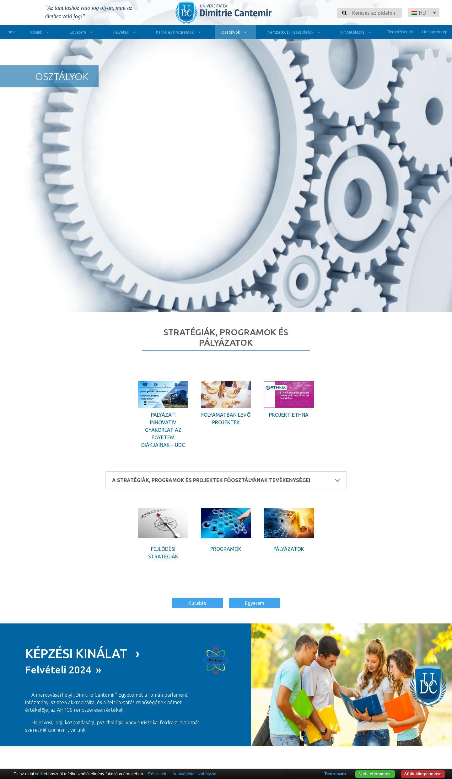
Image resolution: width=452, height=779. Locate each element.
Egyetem (82, 33)
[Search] (375, 13)
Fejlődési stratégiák (163, 552)
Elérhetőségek (400, 32)
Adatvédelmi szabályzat (194, 773)
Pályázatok (288, 549)
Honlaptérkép (435, 32)
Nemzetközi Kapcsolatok (295, 33)
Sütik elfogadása (375, 773)
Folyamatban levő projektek (225, 418)
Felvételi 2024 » (63, 669)
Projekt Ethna (289, 415)
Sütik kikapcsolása (423, 773)
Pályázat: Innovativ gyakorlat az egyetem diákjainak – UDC (163, 430)
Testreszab (335, 773)
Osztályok (235, 33)
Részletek (157, 773)
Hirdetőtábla (357, 33)
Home (10, 32)
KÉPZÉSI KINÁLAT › (82, 653)
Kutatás (197, 603)
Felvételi (125, 33)
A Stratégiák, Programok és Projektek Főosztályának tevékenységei (226, 480)
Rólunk (41, 33)
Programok (225, 549)
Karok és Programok (179, 33)
